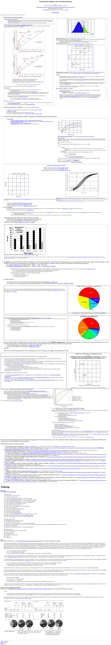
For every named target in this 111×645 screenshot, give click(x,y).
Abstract (57, 446)
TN (38, 265)
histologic (15, 499)
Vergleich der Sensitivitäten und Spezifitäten (16, 400)
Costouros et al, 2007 (90, 437)
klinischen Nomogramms (73, 412)
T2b (20, 328)
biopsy (19, 502)
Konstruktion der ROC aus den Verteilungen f (91, 73)
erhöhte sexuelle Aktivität (93, 97)
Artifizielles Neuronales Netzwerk (81, 92)
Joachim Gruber (3, 643)
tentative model (66, 96)
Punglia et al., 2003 (22, 96)
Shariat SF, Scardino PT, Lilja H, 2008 (11, 19)
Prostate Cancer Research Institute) (10, 491)
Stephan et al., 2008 (63, 91)
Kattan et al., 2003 (31, 121)
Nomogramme (10, 119)
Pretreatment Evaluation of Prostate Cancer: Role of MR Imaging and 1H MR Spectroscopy (42, 453)
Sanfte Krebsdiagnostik (15, 374)
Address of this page (4, 642)
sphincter (27, 515)
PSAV (27, 112)
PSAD (35, 109)
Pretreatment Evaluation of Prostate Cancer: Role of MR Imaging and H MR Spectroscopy (55, 7)
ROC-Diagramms (13, 103)
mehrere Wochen (84, 212)
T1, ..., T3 (69, 414)
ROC (18, 25)
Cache (82, 73)
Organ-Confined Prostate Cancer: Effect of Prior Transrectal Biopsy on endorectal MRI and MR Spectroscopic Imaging (73, 465)
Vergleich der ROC (14, 123)
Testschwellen (29, 86)
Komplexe (9, 111)
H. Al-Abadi (6, 380)
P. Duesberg (6, 377)
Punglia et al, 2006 (76, 43)
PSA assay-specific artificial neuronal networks (58, 167)
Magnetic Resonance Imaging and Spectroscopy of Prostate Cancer (42, 451)
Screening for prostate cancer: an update (29, 471)
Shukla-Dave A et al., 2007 (26, 123)
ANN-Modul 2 (62, 169)
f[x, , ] (80, 38)
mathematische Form (81, 412)
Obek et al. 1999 (68, 283)
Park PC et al (56, 290)
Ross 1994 (10, 365)
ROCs (38, 107)
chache (26, 363)
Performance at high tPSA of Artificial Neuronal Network (22, 199)
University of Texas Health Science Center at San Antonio (84, 136)
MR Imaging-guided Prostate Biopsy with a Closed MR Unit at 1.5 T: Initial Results (51, 450)
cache (82, 43)
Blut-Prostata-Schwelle (74, 96)
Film (57, 88)
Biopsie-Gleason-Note (87, 431)
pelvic (29, 516)
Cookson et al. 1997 (33, 345)
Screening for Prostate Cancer (30, 446)
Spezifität (15, 92)
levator (14, 516)
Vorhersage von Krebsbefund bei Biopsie (17, 120)
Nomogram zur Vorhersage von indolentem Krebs (19, 121)
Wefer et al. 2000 (50, 266)
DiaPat (22, 26)
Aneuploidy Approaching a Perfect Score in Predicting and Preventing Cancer (33, 377)
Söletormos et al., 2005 (67, 208)
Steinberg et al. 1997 (33, 346)
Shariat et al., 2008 (19, 122)
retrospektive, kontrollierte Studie (82, 573)
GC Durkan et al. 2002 (39, 317)
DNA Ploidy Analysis (19, 363)
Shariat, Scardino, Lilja (69, 212)
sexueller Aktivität (30, 210)
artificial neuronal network (62, 170)
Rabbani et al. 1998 (49, 282)
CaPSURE (27, 560)
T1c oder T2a (63, 431)
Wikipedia (25, 102)
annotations (49, 317)
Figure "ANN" (68, 84)
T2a (20, 327)
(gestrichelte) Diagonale (30, 104)
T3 (19, 329)
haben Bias (34, 92)
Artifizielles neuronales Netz (29, 205)
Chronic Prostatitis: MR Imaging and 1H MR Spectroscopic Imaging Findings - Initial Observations (79, 472)
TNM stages (3, 490)
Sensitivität (11, 92)
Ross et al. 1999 (42, 356)
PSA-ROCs (8, 26)
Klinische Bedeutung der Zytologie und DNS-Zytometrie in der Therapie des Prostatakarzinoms (34, 380)
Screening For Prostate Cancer (29, 254)
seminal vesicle (17, 512)
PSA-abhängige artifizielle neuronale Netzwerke (22, 203)
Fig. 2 (27, 96)
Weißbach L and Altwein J (45, 121)
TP (32, 265)
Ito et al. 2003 (23, 598)
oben (101, 72)
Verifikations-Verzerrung (25, 25)
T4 (19, 330)
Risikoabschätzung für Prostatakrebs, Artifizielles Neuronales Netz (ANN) (71, 200)
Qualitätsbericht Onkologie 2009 (15, 557)
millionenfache (49, 212)
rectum (31, 515)
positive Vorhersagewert (15, 265)
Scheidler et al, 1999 (25, 392)
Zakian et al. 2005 (44, 395)
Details (18, 94)
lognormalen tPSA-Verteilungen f (71, 159)
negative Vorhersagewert (15, 266)
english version (55, 12)
